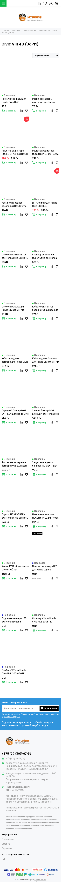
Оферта (6, 843)
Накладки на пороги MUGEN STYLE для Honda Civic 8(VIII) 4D (45, 516)
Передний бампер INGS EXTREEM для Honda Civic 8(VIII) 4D (15, 412)
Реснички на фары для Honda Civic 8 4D (14, 101)
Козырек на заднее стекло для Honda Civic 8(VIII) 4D (14, 204)
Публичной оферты (11, 716)
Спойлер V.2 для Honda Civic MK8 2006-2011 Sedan (14, 672)
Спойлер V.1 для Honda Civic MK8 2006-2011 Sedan (44, 620)
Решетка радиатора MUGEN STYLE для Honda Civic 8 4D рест (15, 152)
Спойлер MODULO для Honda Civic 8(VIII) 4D (13, 308)
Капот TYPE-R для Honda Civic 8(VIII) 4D (15, 568)
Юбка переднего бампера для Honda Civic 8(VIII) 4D (15, 360)
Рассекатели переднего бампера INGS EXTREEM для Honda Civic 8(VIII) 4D (15, 464)
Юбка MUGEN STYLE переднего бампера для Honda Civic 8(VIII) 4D (45, 308)
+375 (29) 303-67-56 (17, 753)
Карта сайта (40, 880)
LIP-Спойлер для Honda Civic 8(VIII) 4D (44, 204)
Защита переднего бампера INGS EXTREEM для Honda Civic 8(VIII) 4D (45, 464)
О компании (8, 839)
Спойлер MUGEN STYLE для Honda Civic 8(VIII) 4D (15, 256)
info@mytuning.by (15, 758)
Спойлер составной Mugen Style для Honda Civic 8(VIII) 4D (44, 256)
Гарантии (7, 848)
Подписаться (49, 708)
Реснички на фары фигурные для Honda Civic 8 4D (43, 101)
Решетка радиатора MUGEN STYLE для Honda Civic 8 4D (45, 152)
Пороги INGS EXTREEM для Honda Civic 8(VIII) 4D (15, 516)
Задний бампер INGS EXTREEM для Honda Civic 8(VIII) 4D (45, 412)
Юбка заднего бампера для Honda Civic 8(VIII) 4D (45, 360)
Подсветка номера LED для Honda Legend (44, 568)
